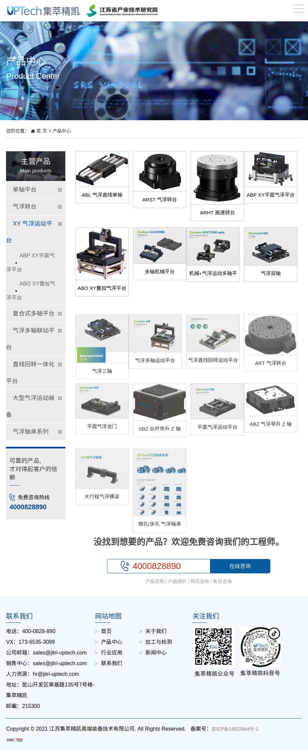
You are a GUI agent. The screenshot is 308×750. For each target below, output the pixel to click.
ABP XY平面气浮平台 (271, 195)
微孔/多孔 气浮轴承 (159, 550)
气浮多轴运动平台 (155, 380)
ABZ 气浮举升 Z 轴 (271, 440)
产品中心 (61, 131)
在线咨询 (240, 566)
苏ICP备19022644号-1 (235, 729)
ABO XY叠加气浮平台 (102, 288)
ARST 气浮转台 (159, 199)
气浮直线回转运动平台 (213, 380)
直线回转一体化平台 (30, 372)
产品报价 (177, 581)
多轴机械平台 (160, 271)
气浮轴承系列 (31, 431)
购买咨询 (199, 581)
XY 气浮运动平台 (29, 232)
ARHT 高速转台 (217, 212)
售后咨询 (222, 581)
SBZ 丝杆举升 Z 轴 (160, 445)
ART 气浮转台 (270, 383)
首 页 (41, 131)
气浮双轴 (271, 273)
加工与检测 (158, 642)
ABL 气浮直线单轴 (102, 195)
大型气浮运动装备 (30, 406)
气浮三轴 (102, 391)
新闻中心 (156, 652)
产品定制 (155, 581)
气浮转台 (25, 206)
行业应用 (111, 652)
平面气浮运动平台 (217, 443)
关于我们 (156, 631)
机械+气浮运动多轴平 (213, 273)
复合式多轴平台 (34, 313)
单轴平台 (25, 189)
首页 (106, 631)
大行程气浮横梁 (101, 522)
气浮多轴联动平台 (30, 339)
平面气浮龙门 (102, 442)
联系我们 (111, 663)
